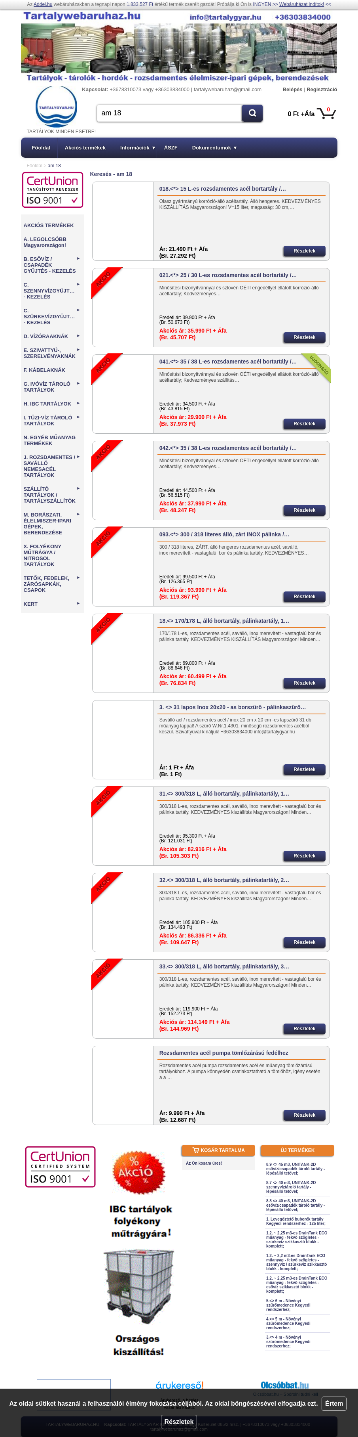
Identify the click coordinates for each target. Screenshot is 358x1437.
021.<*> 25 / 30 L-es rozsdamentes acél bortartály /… (228, 275)
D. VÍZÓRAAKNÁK (52, 336)
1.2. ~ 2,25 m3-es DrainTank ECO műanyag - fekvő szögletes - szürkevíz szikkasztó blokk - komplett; (297, 1239)
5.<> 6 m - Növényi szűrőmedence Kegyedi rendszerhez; (288, 1305)
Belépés (293, 89)
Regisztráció (322, 89)
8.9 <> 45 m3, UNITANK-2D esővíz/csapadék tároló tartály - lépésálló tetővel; (295, 1168)
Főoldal (41, 148)
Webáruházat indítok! (301, 4)
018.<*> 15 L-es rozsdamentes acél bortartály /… (222, 189)
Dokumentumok (214, 148)
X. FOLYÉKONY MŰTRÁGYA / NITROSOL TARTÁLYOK (42, 555)
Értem (334, 1403)
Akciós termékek (85, 148)
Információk (137, 148)
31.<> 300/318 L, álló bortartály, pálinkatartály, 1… (224, 793)
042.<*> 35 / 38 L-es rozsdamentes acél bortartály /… (228, 448)
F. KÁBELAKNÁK (44, 370)
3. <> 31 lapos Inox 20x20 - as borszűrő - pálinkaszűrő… (232, 707)
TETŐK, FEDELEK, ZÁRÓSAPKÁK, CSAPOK (52, 584)
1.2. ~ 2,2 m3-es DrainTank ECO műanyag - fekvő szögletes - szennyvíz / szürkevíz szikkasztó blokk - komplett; (296, 1262)
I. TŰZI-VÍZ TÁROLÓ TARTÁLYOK (52, 421)
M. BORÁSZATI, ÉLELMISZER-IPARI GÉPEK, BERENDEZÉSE (52, 524)
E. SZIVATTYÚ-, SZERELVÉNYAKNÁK (52, 353)
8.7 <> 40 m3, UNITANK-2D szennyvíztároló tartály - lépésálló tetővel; (291, 1187)
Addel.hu (43, 4)
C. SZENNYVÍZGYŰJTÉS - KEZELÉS (52, 291)
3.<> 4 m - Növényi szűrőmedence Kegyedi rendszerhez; (288, 1341)
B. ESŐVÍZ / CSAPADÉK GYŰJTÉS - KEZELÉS (52, 265)
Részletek (179, 1421)
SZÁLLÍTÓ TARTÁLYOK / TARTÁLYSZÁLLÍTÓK (52, 495)
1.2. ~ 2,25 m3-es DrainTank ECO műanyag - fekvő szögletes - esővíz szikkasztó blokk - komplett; (297, 1284)
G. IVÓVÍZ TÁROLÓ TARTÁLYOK (52, 387)
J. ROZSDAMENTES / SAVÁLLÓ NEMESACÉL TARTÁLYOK (52, 466)
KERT (52, 604)
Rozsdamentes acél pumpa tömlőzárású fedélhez (223, 1053)
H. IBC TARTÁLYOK (52, 404)
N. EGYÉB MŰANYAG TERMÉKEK (50, 440)
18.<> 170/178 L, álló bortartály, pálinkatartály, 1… (224, 621)
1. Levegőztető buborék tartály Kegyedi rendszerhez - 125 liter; (296, 1221)
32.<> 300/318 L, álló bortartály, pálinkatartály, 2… (224, 880)
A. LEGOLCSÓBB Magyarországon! (45, 242)
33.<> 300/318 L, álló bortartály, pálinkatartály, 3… (224, 966)
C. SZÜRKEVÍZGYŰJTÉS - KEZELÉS (52, 316)
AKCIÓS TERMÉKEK (49, 225)
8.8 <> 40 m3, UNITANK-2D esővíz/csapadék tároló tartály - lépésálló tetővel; (295, 1205)
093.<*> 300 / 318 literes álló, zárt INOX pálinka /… (224, 534)
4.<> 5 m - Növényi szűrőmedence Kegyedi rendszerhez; (288, 1323)
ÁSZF (171, 148)
